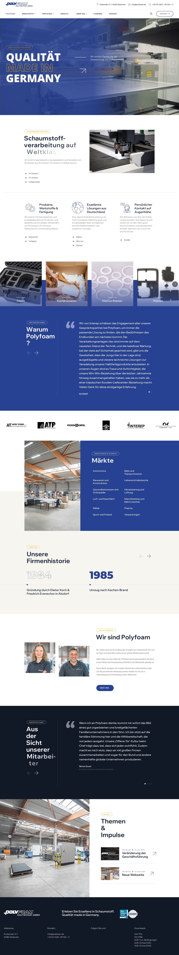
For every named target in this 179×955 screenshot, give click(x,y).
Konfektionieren (66, 300)
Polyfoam (10, 14)
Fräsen (21, 300)
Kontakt (113, 14)
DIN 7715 (138, 914)
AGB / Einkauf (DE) (142, 922)
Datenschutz (170, 943)
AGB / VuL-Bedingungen (145, 919)
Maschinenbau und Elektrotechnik (134, 500)
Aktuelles (126, 829)
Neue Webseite (133, 854)
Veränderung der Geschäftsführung (135, 834)
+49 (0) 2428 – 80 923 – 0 (58, 917)
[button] (4, 284)
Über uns (80, 14)
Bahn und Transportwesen (133, 472)
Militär (96, 508)
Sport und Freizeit (102, 514)
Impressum (157, 943)
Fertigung (47, 14)
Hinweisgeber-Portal (141, 943)
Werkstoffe (28, 14)
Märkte (64, 14)
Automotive (99, 470)
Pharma (128, 508)
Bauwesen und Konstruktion (101, 482)
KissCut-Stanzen (112, 300)
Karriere (98, 14)
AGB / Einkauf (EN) (142, 925)
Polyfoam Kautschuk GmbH (21, 943)
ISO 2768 (138, 917)
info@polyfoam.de (55, 914)
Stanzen (158, 300)
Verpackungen (132, 514)
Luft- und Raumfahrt (104, 498)
